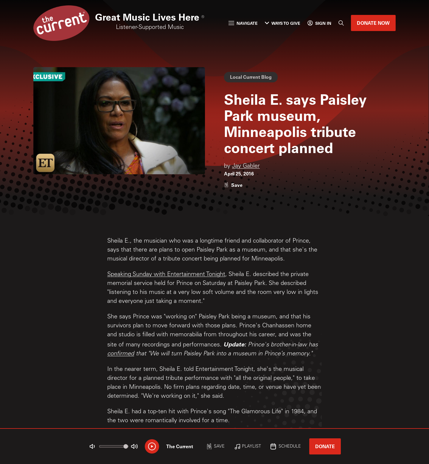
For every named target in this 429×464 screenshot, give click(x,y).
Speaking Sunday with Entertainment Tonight (166, 275)
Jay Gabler (246, 166)
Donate (325, 446)
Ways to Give (282, 23)
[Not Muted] (92, 446)
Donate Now (373, 23)
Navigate (243, 23)
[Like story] (233, 185)
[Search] (341, 23)
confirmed (120, 354)
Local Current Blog (251, 77)
